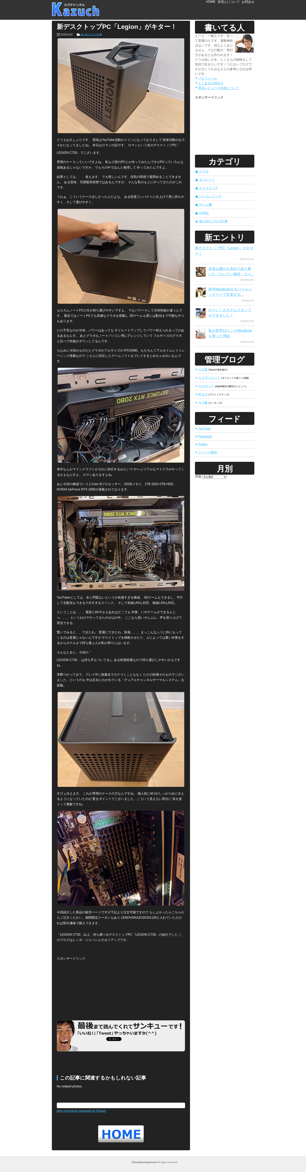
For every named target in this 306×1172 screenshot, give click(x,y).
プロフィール (206, 78)
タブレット (205, 179)
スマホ (202, 171)
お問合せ (248, 2)
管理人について (229, 2)
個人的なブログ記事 (91, 34)
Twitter (201, 444)
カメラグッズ (206, 188)
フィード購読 (206, 452)
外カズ (201, 394)
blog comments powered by (81, 1111)
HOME (211, 1)
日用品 (202, 213)
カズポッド (204, 386)
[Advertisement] (86, 986)
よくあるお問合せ (209, 83)
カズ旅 (201, 369)
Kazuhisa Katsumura (145, 1162)
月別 (198, 476)
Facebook (203, 436)
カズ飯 (201, 402)
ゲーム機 (203, 204)
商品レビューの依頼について (217, 88)
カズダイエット (207, 377)
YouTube (203, 428)
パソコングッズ (208, 196)
